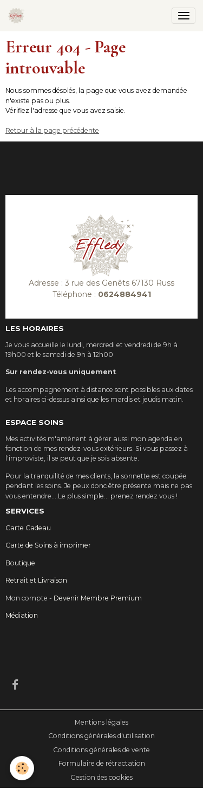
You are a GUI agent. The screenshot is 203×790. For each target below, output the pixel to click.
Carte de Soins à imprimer (48, 545)
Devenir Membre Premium (98, 598)
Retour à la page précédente (52, 130)
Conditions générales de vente (101, 750)
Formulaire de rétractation (101, 763)
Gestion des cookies (101, 777)
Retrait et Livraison (36, 580)
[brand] (18, 16)
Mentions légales (101, 722)
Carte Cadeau (28, 528)
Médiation (21, 615)
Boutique (20, 563)
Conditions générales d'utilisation (101, 736)
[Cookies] (22, 768)
